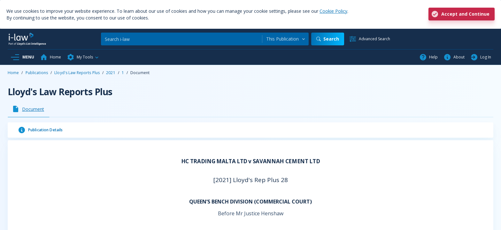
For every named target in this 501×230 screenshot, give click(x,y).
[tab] (29, 109)
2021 (110, 72)
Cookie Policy (333, 11)
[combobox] (285, 39)
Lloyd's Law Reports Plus (77, 72)
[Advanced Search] (369, 39)
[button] (83, 57)
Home (13, 72)
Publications (37, 72)
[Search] (181, 39)
